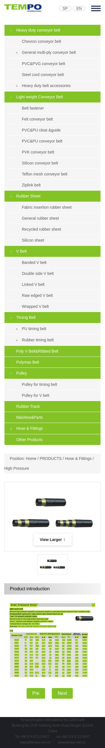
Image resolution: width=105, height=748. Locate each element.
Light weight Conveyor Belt (39, 97)
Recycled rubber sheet (41, 229)
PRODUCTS (51, 458)
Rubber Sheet (28, 196)
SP (65, 8)
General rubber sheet (40, 218)
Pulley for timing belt (39, 384)
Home (31, 458)
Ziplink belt (31, 185)
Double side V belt (38, 273)
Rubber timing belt (38, 340)
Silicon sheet (33, 240)
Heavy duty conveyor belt (38, 30)
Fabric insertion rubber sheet (47, 207)
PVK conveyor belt (38, 152)
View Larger (52, 539)
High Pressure (16, 468)
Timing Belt (26, 317)
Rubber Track (28, 406)
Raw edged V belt (37, 295)
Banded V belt (34, 262)
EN (79, 8)
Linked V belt (33, 284)
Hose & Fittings (29, 428)
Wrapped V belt (35, 306)
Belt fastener (33, 108)
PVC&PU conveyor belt (42, 141)
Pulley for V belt (35, 395)
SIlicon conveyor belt (40, 163)
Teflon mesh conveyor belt (44, 174)
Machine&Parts (29, 417)
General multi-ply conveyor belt (49, 52)
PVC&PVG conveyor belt (43, 63)
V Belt (21, 251)
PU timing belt (34, 328)
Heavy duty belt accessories (46, 85)
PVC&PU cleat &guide (41, 130)
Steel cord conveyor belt (43, 74)
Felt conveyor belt (37, 119)
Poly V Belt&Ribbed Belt (37, 351)
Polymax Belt (27, 362)
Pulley (21, 373)
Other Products (29, 439)
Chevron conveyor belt (41, 41)
